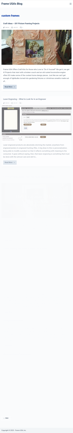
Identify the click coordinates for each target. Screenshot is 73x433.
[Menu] (71, 4)
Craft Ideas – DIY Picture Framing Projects (21, 25)
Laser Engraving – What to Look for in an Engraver (24, 104)
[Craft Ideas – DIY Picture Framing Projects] (36, 48)
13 (22, 28)
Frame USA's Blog (11, 3)
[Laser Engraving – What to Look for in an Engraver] (36, 128)
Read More (10, 88)
